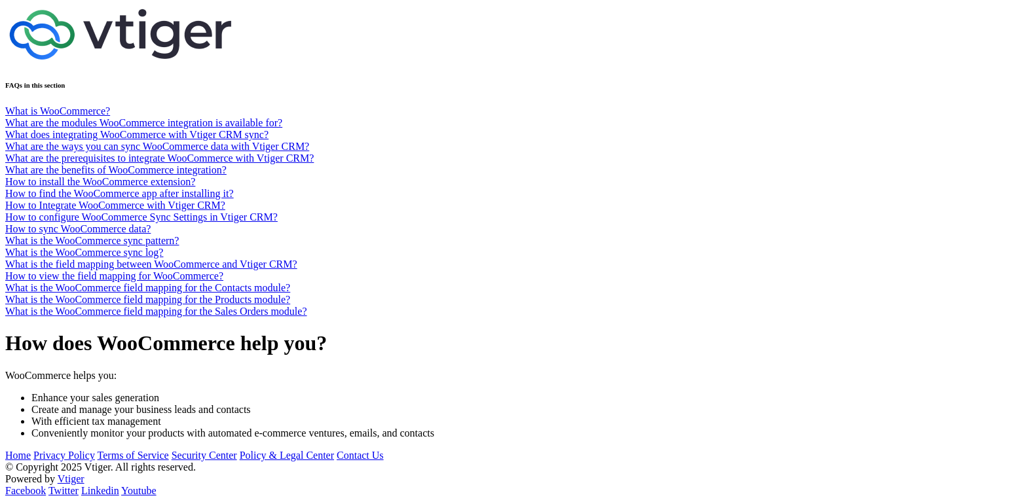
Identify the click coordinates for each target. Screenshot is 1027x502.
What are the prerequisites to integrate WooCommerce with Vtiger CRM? (159, 158)
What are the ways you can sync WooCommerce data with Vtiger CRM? (157, 146)
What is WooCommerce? (57, 111)
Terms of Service (133, 455)
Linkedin (100, 490)
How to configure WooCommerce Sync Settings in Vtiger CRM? (141, 217)
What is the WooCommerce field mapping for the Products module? (147, 299)
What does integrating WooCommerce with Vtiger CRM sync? (137, 134)
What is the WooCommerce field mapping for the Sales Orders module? (156, 311)
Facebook (25, 490)
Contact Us (360, 455)
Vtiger (71, 478)
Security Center (204, 455)
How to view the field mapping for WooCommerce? (114, 275)
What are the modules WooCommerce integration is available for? (143, 122)
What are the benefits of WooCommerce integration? (116, 169)
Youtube (139, 490)
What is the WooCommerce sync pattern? (92, 240)
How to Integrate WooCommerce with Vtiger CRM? (115, 205)
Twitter (63, 490)
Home (18, 455)
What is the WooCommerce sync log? (84, 252)
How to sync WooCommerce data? (78, 228)
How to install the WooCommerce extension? (100, 181)
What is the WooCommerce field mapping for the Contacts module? (147, 287)
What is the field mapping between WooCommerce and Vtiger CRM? (151, 264)
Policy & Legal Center (287, 455)
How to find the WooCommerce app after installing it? (119, 193)
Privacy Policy (64, 455)
